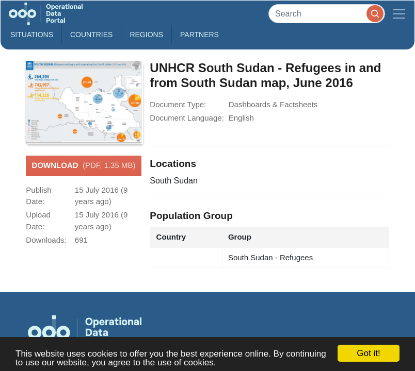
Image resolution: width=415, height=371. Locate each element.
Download (84, 166)
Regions (146, 34)
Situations (31, 34)
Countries (91, 34)
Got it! (368, 353)
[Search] (326, 13)
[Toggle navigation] (399, 13)
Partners (199, 34)
